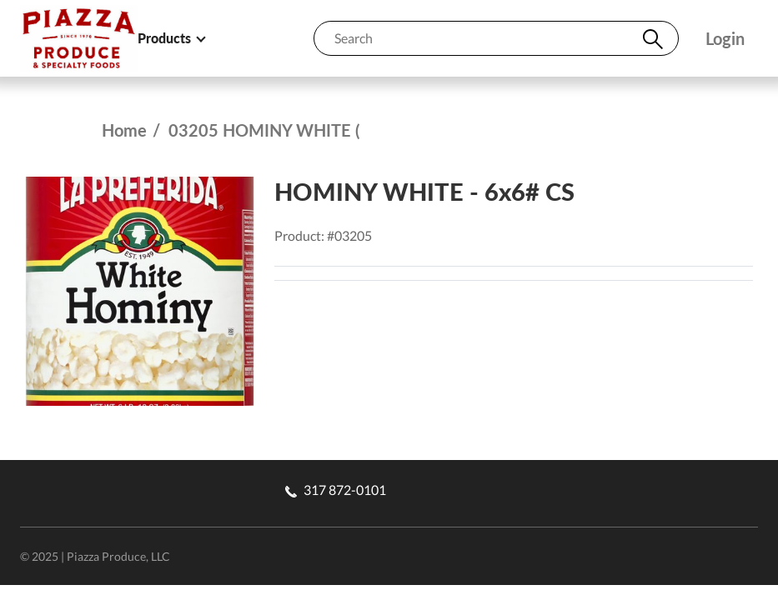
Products (171, 38)
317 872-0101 (335, 490)
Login (725, 39)
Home (124, 130)
